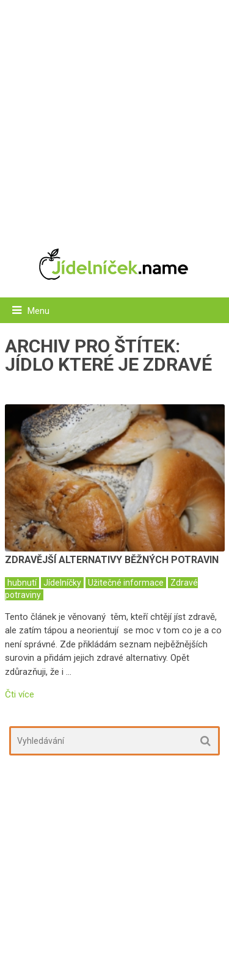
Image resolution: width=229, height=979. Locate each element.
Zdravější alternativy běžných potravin (112, 560)
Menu (38, 310)
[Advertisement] (114, 117)
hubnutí (22, 583)
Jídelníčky (62, 583)
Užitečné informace (126, 583)
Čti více (19, 694)
